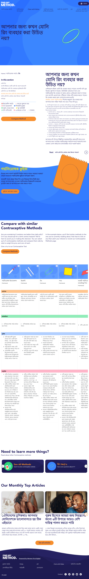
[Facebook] (65, 574)
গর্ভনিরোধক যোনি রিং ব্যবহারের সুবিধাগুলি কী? (13, 88)
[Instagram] (73, 574)
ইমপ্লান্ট (23, 281)
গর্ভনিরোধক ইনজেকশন (9, 281)
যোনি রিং (3, 83)
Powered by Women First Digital (29, 558)
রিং (41, 281)
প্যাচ (60, 281)
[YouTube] (77, 574)
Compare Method (18, 119)
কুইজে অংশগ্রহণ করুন (10, 191)
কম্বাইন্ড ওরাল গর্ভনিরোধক (54, 100)
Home (3, 74)
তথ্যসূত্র (3, 98)
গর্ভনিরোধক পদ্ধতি (11, 74)
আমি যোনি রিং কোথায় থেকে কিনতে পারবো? (13, 96)
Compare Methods (10, 251)
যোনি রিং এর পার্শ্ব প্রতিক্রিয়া (8, 91)
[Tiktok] (81, 574)
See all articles (44, 543)
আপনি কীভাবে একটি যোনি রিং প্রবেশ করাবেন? (13, 86)
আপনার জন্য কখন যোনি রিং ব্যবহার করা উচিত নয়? (15, 93)
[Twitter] (69, 574)
